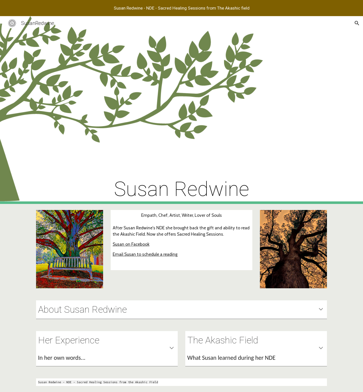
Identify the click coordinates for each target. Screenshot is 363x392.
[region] (181, 8)
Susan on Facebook (131, 244)
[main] (181, 110)
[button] (357, 23)
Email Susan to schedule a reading (145, 254)
